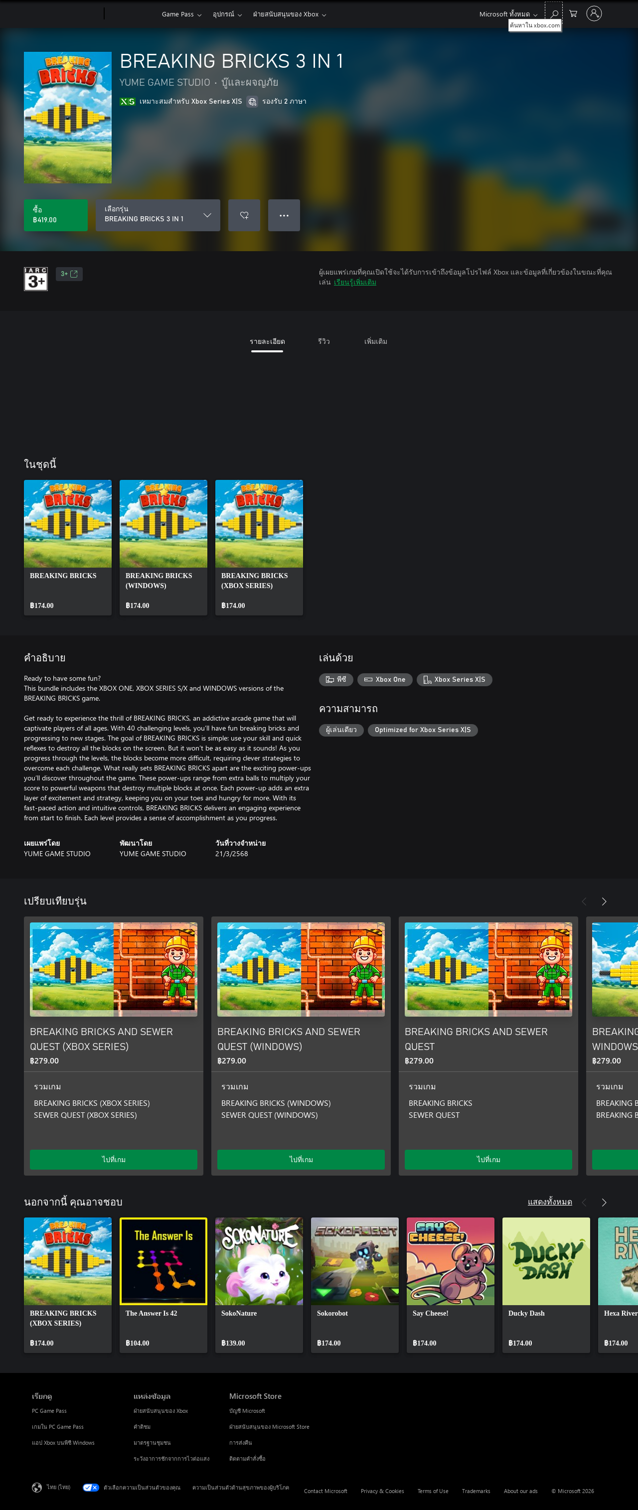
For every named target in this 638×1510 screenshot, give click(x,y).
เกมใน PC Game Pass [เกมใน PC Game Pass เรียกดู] (58, 1426)
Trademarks (476, 1491)
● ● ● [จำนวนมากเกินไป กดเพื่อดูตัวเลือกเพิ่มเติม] (284, 215)
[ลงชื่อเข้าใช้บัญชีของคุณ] (594, 13)
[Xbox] (132, 13)
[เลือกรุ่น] (158, 215)
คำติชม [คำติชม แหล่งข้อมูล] (142, 1426)
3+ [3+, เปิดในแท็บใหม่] (69, 274)
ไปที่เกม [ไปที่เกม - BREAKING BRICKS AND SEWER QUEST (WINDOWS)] (301, 1159)
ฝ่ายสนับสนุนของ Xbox (286, 13)
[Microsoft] (66, 13)
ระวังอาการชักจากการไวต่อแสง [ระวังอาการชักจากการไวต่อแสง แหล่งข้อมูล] (171, 1458)
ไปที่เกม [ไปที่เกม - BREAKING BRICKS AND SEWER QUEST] (488, 1159)
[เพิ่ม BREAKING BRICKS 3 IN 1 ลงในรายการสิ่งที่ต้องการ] (244, 215)
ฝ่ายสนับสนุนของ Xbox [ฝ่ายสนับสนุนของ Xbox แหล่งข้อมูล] (161, 1410)
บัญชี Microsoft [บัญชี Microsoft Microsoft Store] (247, 1410)
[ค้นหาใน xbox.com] (554, 12)
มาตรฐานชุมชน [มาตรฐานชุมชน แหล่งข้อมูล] (152, 1442)
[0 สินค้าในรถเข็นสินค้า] (573, 12)
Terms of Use (433, 1491)
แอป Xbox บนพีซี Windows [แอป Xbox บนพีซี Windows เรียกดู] (63, 1442)
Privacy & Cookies (382, 1491)
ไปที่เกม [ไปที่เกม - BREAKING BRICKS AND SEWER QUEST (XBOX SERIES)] (114, 1159)
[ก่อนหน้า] (584, 901)
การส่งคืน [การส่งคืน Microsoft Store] (240, 1442)
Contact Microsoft (325, 1491)
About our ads (521, 1491)
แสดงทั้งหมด (550, 1201)
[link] (68, 547)
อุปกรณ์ (223, 13)
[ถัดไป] (604, 901)
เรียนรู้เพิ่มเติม (355, 282)
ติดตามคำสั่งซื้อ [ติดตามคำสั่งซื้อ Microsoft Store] (247, 1458)
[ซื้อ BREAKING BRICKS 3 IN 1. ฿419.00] (56, 215)
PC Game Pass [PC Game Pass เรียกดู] (49, 1410)
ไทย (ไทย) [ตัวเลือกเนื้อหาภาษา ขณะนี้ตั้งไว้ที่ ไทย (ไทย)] (58, 1487)
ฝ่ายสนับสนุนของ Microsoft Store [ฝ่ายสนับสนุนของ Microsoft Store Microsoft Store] (269, 1426)
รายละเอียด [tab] (267, 341)
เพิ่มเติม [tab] (375, 341)
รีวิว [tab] (324, 341)
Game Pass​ (178, 13)
